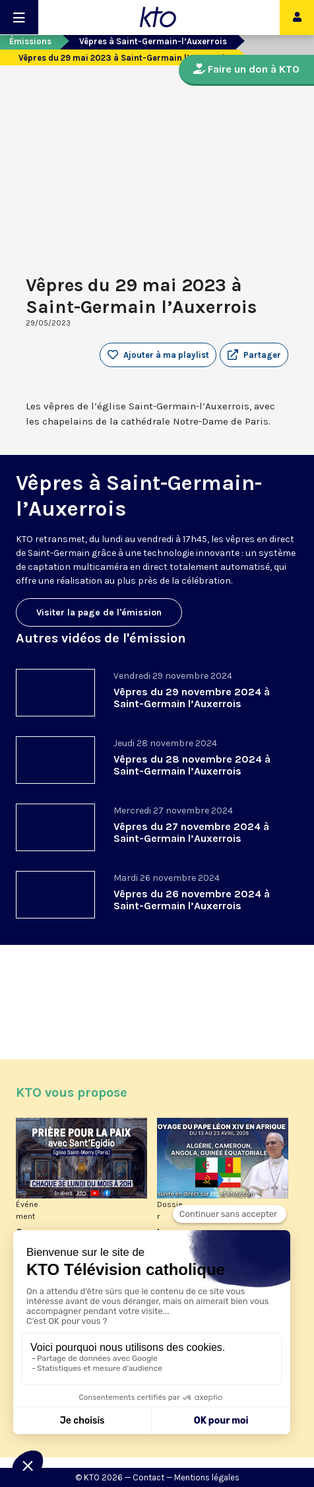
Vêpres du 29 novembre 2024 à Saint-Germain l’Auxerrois (191, 697)
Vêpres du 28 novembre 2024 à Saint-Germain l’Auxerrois (191, 765)
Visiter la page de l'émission (99, 612)
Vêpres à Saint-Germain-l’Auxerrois (153, 41)
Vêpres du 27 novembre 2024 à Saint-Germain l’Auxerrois (191, 832)
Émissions (30, 41)
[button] (254, 355)
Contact (148, 1477)
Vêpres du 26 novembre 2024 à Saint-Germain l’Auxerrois (191, 899)
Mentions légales (206, 1477)
